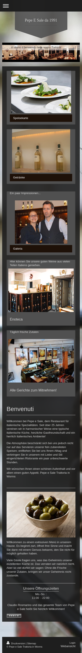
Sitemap (31, 643)
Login (72, 642)
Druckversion (16, 643)
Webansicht (68, 646)
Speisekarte (20, 118)
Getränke (19, 177)
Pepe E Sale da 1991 (41, 20)
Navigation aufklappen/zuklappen (41, 5)
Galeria (17, 248)
